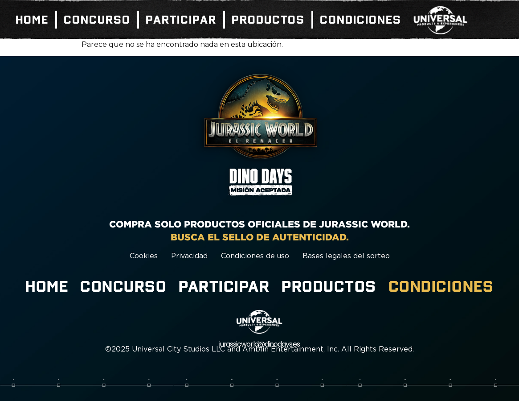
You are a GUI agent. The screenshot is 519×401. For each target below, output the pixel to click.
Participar (181, 20)
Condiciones (360, 20)
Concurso (97, 20)
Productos (268, 20)
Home (32, 20)
